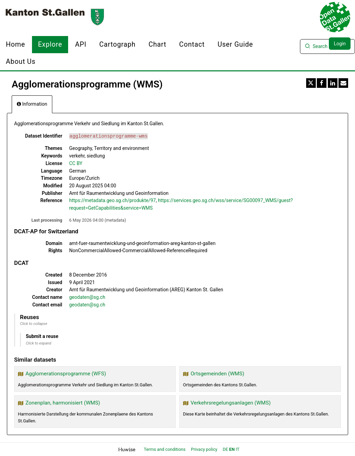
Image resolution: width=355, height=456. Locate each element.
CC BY (75, 163)
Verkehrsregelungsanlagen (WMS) (231, 403)
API (80, 44)
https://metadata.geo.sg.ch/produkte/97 (112, 200)
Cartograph (117, 44)
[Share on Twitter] (311, 83)
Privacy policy (204, 449)
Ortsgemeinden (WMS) (217, 374)
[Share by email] (343, 83)
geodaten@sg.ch (87, 297)
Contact (192, 44)
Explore (50, 44)
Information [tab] (32, 104)
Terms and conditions (165, 449)
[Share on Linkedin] (332, 83)
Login (340, 43)
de (225, 449)
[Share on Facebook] (321, 83)
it (237, 449)
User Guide (235, 44)
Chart (157, 44)
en (232, 449)
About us (20, 62)
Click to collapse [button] (33, 323)
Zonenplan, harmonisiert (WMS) (62, 403)
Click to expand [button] (38, 343)
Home (15, 44)
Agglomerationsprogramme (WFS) (65, 374)
